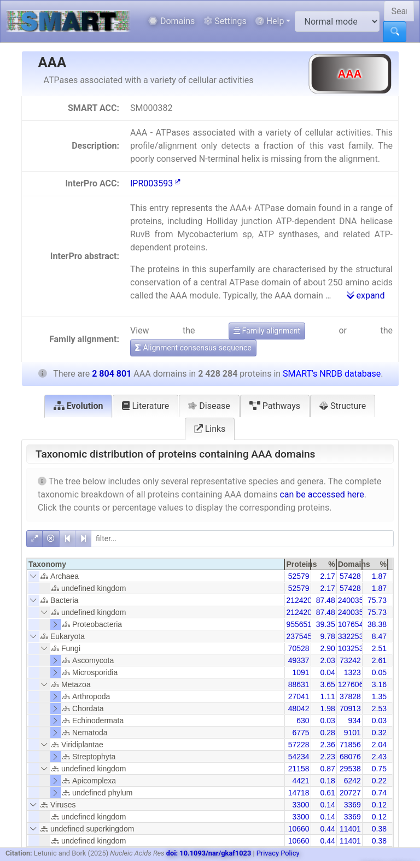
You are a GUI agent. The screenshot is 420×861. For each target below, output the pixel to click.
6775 (300, 732)
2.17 (327, 576)
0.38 (379, 828)
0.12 (379, 804)
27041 (299, 696)
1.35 (379, 696)
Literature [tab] (145, 406)
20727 (350, 792)
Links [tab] (210, 429)
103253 (351, 648)
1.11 (327, 696)
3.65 (327, 684)
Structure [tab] (342, 406)
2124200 (301, 600)
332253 (351, 636)
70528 (299, 648)
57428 (350, 576)
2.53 (379, 708)
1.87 (379, 576)
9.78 (327, 636)
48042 (299, 708)
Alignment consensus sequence (193, 347)
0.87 (327, 768)
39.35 (325, 624)
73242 (350, 660)
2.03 (327, 660)
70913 (350, 708)
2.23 (327, 756)
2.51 (379, 648)
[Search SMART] (399, 11)
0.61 (327, 792)
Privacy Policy (278, 853)
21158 (299, 768)
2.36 (327, 744)
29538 (350, 768)
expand (366, 295)
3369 (352, 804)
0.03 (327, 720)
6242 (352, 780)
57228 (299, 744)
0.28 (327, 732)
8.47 (379, 636)
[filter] (242, 538)
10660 (299, 828)
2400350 (353, 600)
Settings (224, 21)
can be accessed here (321, 494)
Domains (171, 21)
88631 (299, 684)
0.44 (327, 828)
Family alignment (267, 330)
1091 (300, 672)
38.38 (377, 624)
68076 (350, 756)
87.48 (325, 600)
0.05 (379, 672)
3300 (300, 804)
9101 (352, 732)
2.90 (327, 648)
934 (354, 720)
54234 (299, 756)
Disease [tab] (209, 406)
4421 (300, 780)
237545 (299, 636)
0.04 (327, 672)
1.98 (327, 708)
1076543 (353, 624)
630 (302, 720)
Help (269, 21)
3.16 (379, 684)
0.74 (379, 792)
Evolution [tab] (78, 406)
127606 (351, 684)
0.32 (379, 732)
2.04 (379, 744)
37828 (350, 696)
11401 (350, 828)
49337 (299, 660)
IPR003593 (155, 183)
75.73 (377, 600)
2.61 (379, 660)
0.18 (327, 780)
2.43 (379, 756)
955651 (299, 624)
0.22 (379, 780)
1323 (352, 672)
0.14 (327, 804)
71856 (350, 744)
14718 (299, 792)
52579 (299, 576)
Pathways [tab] (274, 406)
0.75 (379, 768)
